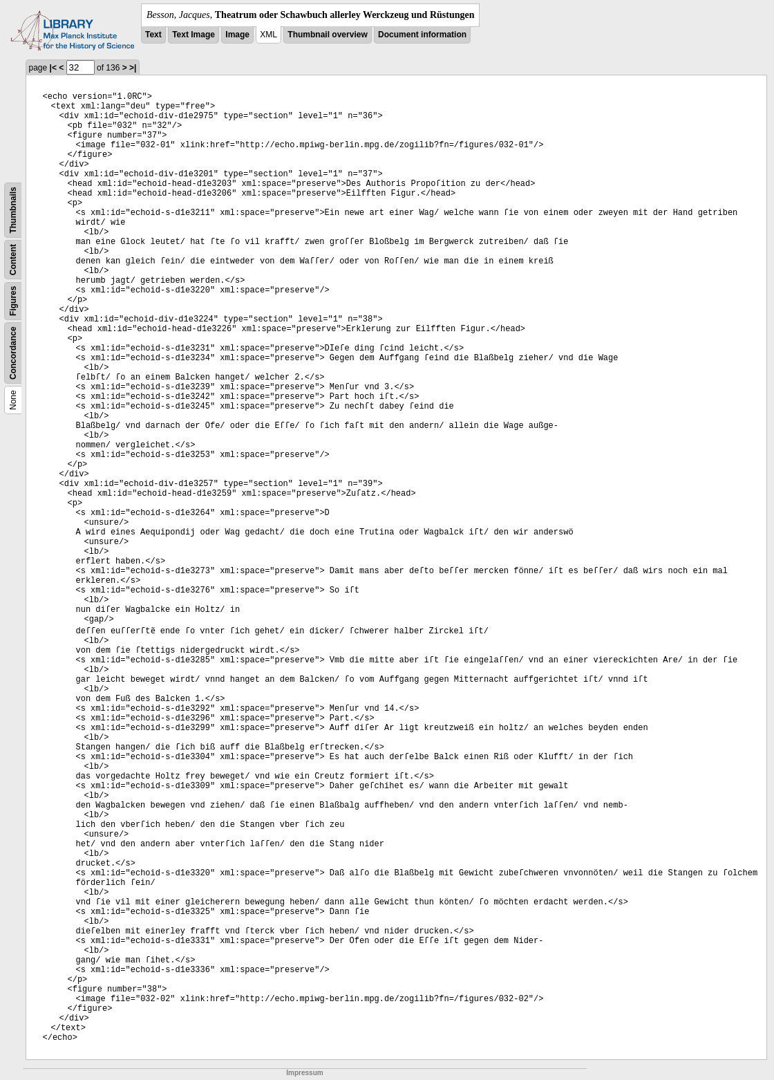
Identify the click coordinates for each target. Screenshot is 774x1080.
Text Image (193, 34)
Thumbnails (13, 210)
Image (237, 34)
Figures (13, 301)
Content (13, 259)
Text (153, 34)
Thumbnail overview (327, 34)
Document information (422, 34)
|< (53, 68)
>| (132, 68)
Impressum (304, 1073)
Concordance (13, 353)
